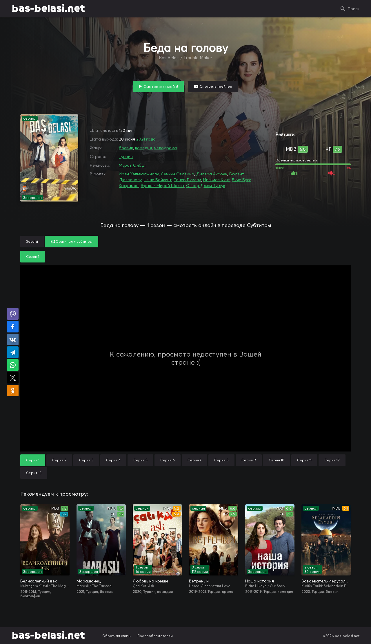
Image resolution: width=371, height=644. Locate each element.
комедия (143, 147)
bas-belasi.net (48, 8)
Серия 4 (113, 460)
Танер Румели (187, 179)
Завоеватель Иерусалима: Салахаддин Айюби (326, 581)
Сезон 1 (32, 256)
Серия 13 (33, 473)
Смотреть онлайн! (160, 86)
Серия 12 (332, 460)
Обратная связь (116, 636)
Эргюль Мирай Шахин (162, 185)
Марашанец (89, 581)
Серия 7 (194, 460)
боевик (126, 147)
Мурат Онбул (132, 165)
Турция (126, 156)
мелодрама (165, 147)
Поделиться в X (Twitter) (13, 378)
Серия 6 (167, 460)
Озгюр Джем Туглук (205, 185)
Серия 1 (32, 460)
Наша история (259, 581)
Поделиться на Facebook (13, 326)
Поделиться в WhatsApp (13, 365)
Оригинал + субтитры (71, 241)
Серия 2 (59, 460)
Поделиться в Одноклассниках (13, 390)
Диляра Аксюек (211, 174)
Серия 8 (221, 460)
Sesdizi (32, 241)
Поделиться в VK (13, 339)
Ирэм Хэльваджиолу (139, 174)
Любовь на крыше (150, 581)
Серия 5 (140, 460)
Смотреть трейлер (216, 86)
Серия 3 (86, 460)
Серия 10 (276, 460)
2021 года (146, 139)
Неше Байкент (158, 179)
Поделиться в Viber (13, 314)
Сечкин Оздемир (177, 174)
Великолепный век (38, 581)
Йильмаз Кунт (216, 179)
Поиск (353, 8)
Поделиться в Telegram (13, 352)
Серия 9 (248, 460)
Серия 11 (304, 460)
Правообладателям (155, 636)
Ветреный (199, 581)
